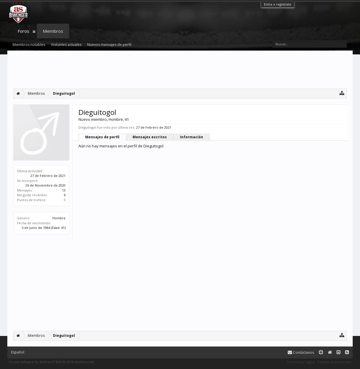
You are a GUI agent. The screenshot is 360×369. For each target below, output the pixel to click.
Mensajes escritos (150, 137)
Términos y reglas (301, 362)
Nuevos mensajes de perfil (109, 44)
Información (191, 137)
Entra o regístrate (277, 4)
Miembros (53, 31)
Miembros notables (29, 44)
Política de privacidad (334, 362)
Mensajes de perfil (102, 137)
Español (17, 352)
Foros (23, 31)
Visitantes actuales (66, 44)
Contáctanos (301, 352)
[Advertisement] (180, 69)
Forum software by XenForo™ (52, 362)
